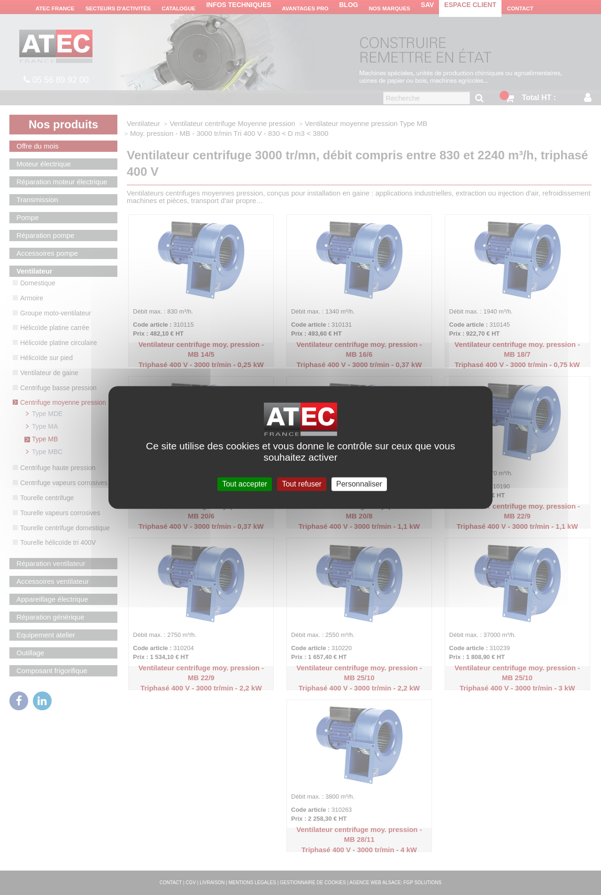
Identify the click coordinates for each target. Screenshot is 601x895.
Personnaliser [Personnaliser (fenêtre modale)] (359, 484)
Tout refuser (301, 484)
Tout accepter (244, 484)
